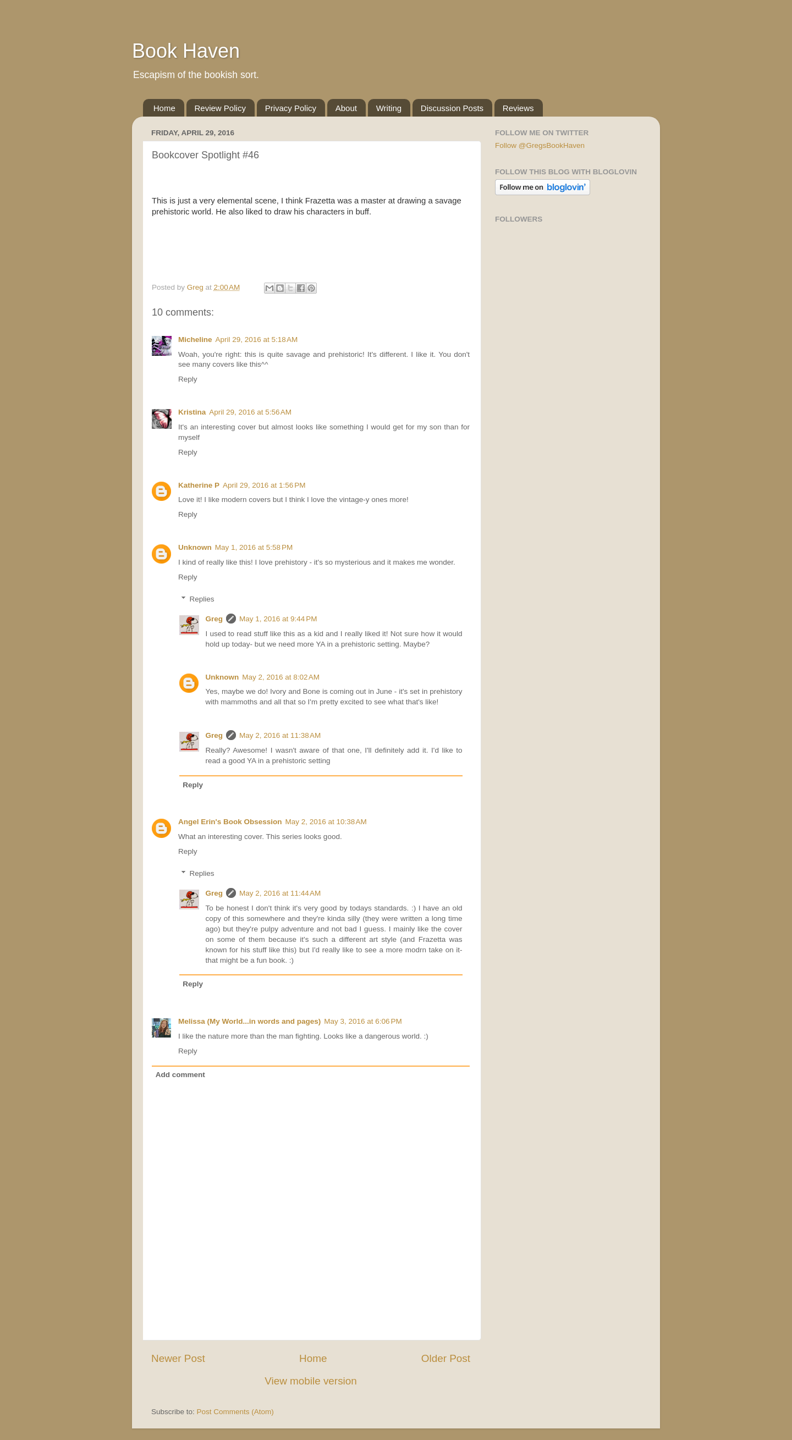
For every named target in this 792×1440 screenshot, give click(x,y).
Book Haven (186, 51)
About (346, 108)
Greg (214, 619)
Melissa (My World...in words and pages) (249, 1021)
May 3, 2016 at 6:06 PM (363, 1021)
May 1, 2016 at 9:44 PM (278, 619)
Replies (202, 599)
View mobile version (311, 1381)
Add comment (180, 1075)
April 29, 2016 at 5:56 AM (250, 412)
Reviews (518, 108)
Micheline (195, 339)
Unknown (195, 547)
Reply (187, 379)
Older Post (445, 1358)
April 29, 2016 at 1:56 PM (264, 485)
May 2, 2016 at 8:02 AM (281, 677)
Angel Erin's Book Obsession (230, 822)
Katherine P (198, 485)
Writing (389, 108)
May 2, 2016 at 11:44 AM (280, 893)
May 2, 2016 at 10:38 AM (326, 822)
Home (164, 108)
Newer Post (178, 1358)
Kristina (192, 412)
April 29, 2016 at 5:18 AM (257, 339)
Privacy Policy (290, 108)
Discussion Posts (452, 108)
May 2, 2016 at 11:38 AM (280, 735)
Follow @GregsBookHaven (540, 145)
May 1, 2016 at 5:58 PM (254, 547)
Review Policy (220, 108)
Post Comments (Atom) (235, 1412)
